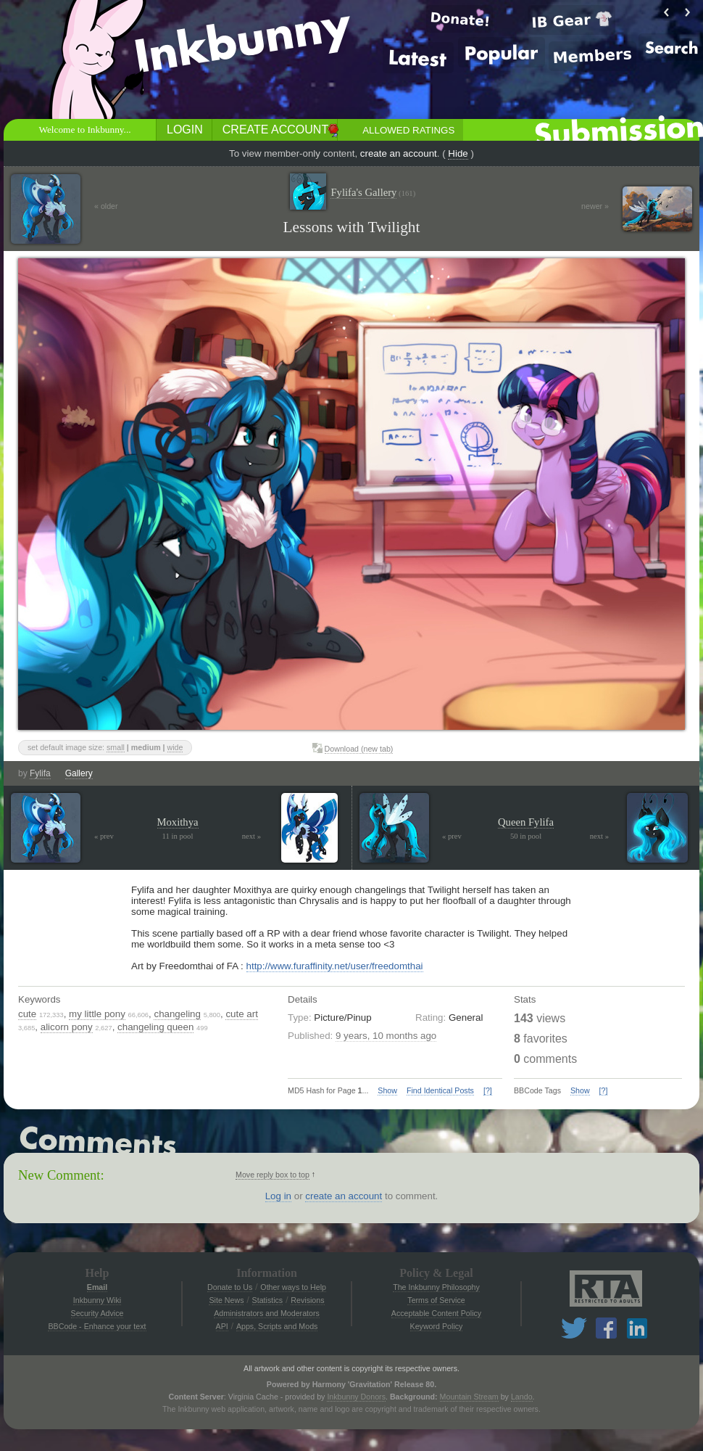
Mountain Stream (469, 1396)
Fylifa (40, 773)
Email (97, 1287)
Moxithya (178, 822)
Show (387, 1090)
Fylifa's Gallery (372, 192)
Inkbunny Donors (356, 1396)
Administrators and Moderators (267, 1313)
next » (251, 836)
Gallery (79, 773)
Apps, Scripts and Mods (277, 1326)
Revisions (307, 1300)
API (222, 1326)
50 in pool (525, 836)
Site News (226, 1300)
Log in (278, 1196)
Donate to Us (229, 1287)
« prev (104, 836)
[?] (487, 1090)
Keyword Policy (436, 1326)
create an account (398, 153)
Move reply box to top (272, 1174)
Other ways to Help (293, 1287)
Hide (457, 153)
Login (185, 129)
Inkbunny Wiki (97, 1300)
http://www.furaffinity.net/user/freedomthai (334, 966)
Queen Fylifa (526, 822)
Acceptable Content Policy (436, 1313)
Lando (522, 1396)
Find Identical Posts (440, 1090)
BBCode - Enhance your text (97, 1326)
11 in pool (178, 836)
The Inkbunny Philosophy (436, 1287)
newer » (595, 206)
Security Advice (97, 1313)
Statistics (267, 1300)
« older (106, 206)
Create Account (275, 129)
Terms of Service (436, 1300)
